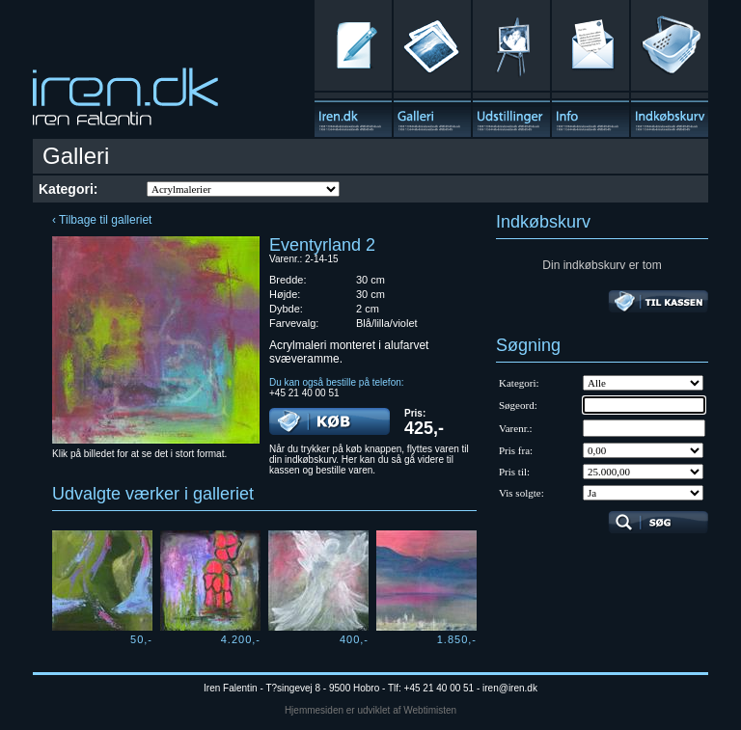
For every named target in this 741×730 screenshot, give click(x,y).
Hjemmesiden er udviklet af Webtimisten (370, 710)
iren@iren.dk (509, 688)
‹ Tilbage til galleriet (101, 220)
